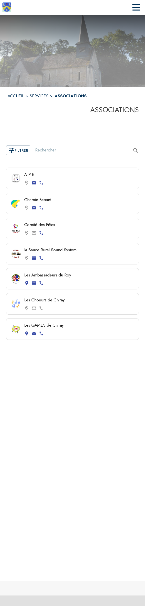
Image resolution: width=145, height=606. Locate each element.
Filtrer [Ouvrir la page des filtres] (18, 150)
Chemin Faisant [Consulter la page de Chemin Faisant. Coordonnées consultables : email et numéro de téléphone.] (37, 200)
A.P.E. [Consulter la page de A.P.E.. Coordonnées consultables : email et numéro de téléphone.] (29, 174)
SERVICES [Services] (39, 96)
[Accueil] (6, 7)
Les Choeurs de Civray (44, 300)
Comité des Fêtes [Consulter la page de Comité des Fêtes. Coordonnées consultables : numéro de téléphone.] (39, 225)
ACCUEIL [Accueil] (16, 96)
